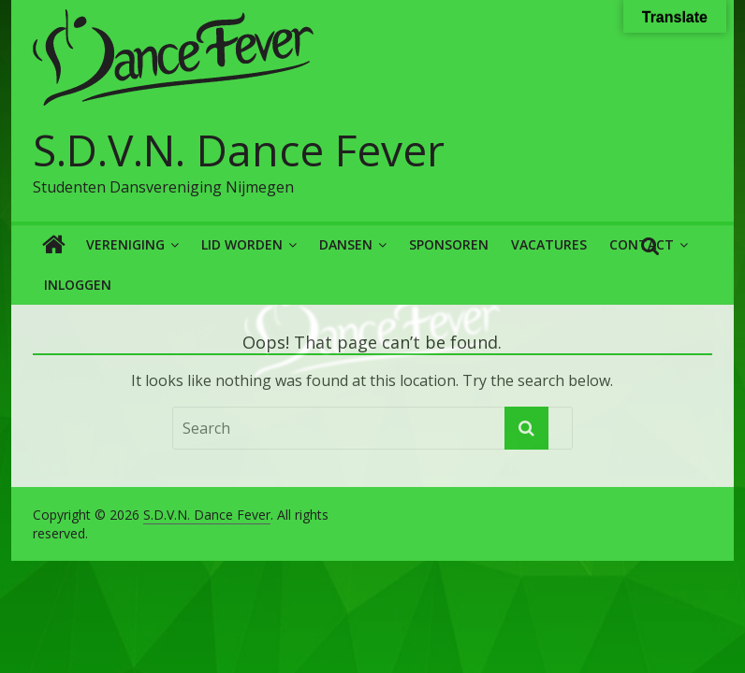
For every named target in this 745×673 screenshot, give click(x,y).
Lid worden (242, 244)
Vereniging (125, 244)
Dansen (345, 244)
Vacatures (549, 244)
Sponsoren (449, 244)
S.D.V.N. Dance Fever (239, 150)
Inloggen (77, 285)
